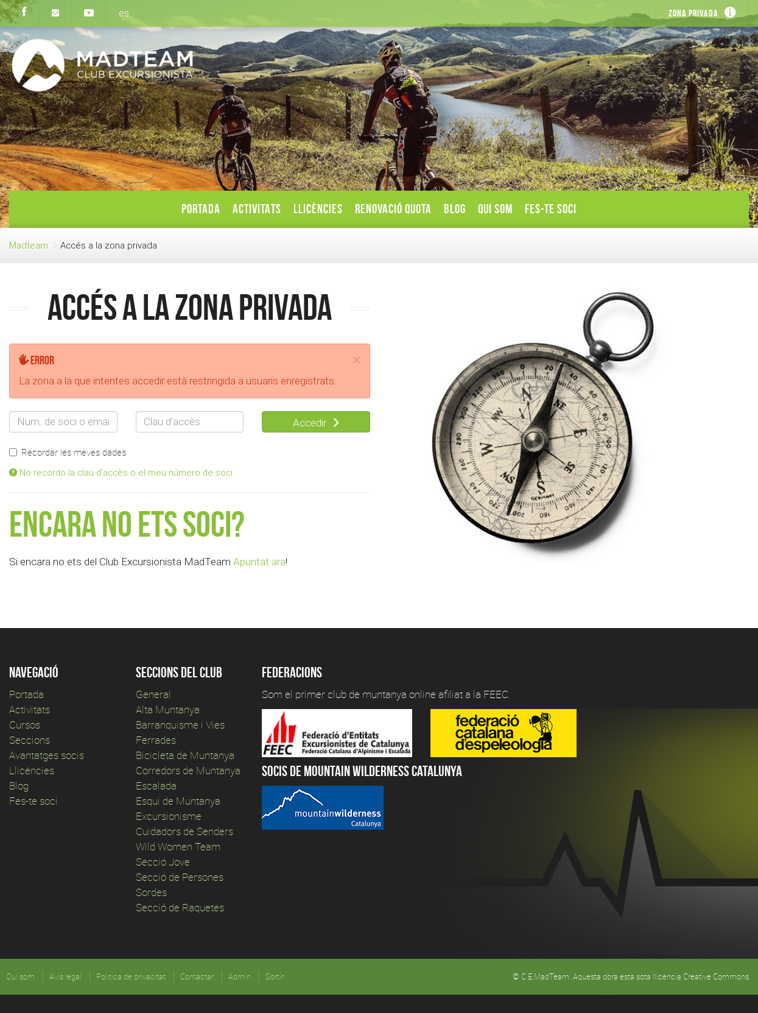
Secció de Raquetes (180, 907)
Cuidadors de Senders (184, 831)
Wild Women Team (178, 846)
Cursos (24, 725)
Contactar (197, 976)
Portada (200, 209)
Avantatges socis (46, 755)
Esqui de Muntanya (178, 801)
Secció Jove (163, 862)
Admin (239, 976)
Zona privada (693, 13)
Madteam (28, 245)
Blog (455, 209)
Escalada (156, 785)
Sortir (274, 976)
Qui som (495, 209)
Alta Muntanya (168, 709)
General (153, 694)
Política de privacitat (131, 976)
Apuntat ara (259, 561)
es (124, 13)
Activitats (257, 209)
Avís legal (65, 976)
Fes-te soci (551, 209)
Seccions (29, 740)
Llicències (318, 209)
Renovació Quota (393, 209)
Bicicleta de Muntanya (185, 755)
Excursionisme (169, 816)
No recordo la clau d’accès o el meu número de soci (121, 472)
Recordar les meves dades (67, 452)
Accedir (316, 422)
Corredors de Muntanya (189, 770)
